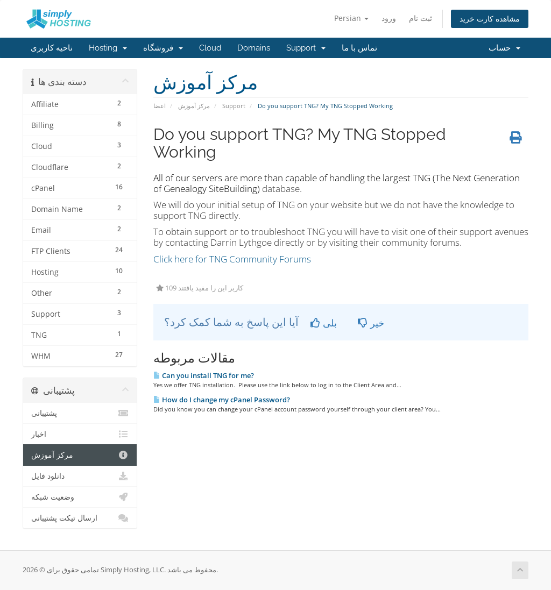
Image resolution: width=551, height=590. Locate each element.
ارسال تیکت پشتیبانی (80, 517)
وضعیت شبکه (80, 497)
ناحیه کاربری (52, 48)
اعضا (159, 106)
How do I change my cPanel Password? (221, 399)
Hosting (108, 48)
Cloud (210, 48)
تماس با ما (359, 48)
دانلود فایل (80, 476)
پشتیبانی (80, 413)
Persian (351, 18)
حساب (504, 48)
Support (306, 48)
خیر (371, 322)
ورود (389, 18)
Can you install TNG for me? (203, 375)
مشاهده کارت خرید (490, 18)
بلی (323, 322)
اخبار (80, 434)
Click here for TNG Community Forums (232, 259)
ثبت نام (420, 18)
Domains (253, 48)
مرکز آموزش (194, 106)
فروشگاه (163, 48)
